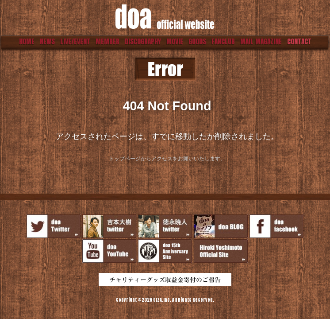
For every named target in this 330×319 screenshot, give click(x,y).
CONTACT (299, 41)
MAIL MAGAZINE (261, 41)
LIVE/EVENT (75, 41)
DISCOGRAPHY (143, 41)
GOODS (197, 41)
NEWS (47, 41)
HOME (27, 41)
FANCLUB (223, 41)
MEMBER (107, 41)
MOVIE (174, 41)
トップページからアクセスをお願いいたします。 (167, 159)
